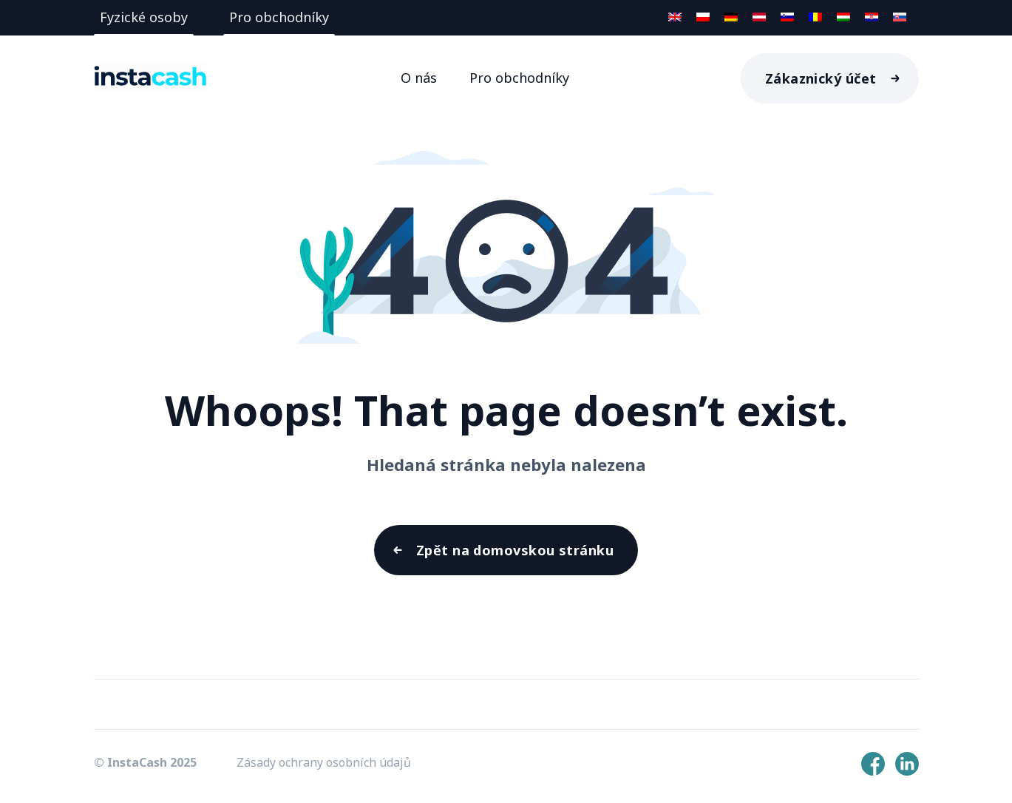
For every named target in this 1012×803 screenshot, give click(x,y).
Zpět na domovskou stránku (515, 550)
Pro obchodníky (279, 17)
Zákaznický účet (821, 78)
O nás (419, 78)
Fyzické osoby (144, 17)
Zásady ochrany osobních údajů (324, 762)
